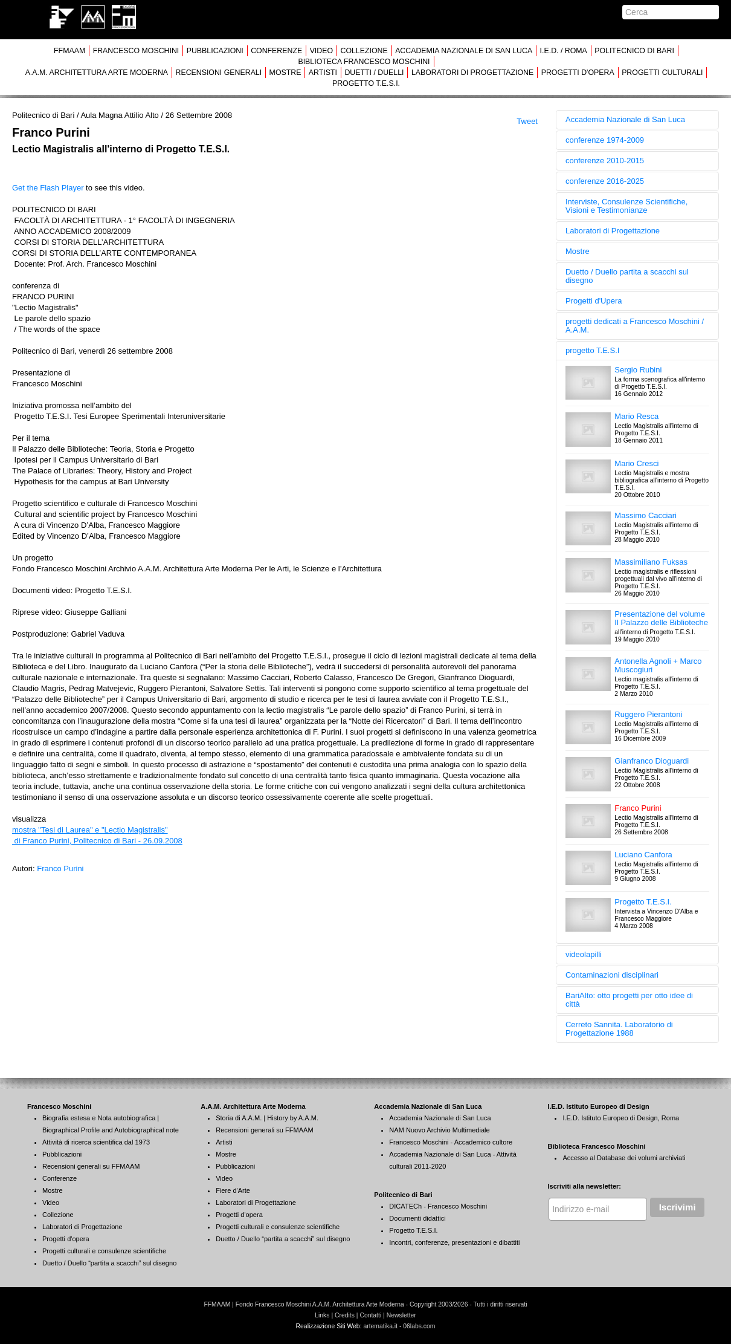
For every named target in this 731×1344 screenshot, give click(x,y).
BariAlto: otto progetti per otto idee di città (629, 999)
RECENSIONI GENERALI (218, 72)
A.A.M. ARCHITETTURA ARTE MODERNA (96, 72)
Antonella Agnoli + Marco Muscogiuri (657, 665)
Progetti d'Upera (593, 300)
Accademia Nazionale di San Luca (625, 119)
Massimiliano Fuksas (651, 561)
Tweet (527, 121)
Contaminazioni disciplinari (612, 974)
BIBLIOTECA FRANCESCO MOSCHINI (364, 61)
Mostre (577, 251)
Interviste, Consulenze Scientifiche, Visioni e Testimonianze (626, 206)
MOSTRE (285, 72)
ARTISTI (323, 72)
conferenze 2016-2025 (604, 181)
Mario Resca (636, 416)
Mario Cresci (636, 463)
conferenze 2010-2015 (604, 160)
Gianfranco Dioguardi (651, 760)
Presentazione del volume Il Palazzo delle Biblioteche (661, 618)
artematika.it (380, 1326)
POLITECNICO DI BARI (634, 51)
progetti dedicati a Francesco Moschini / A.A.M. (634, 325)
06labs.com (419, 1326)
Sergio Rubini (638, 369)
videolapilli (583, 954)
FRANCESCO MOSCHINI (136, 51)
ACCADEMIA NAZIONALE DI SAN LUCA (463, 51)
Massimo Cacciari (645, 515)
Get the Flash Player (48, 187)
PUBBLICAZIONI (215, 51)
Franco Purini (60, 868)
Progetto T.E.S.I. (642, 901)
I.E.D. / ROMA (563, 51)
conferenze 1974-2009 (604, 139)
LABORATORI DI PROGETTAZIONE (472, 72)
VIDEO (321, 51)
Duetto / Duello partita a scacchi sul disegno (627, 276)
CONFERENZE (276, 51)
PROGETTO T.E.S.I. (366, 83)
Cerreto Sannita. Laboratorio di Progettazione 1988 (619, 1028)
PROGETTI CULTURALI (662, 72)
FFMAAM (69, 51)
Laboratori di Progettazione (612, 230)
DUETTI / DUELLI (374, 72)
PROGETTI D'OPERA (577, 72)
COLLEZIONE (363, 51)
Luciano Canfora (643, 854)
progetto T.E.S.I (592, 350)
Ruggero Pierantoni (648, 714)
